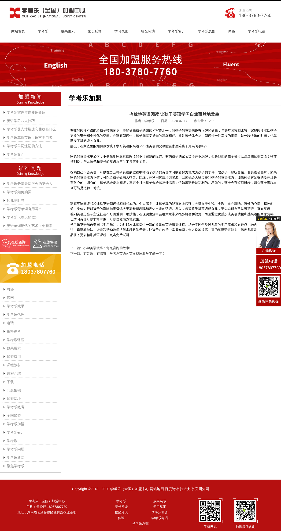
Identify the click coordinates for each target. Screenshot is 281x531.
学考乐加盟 (15, 424)
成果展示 (68, 31)
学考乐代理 (15, 314)
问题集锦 (14, 390)
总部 (10, 289)
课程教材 (14, 365)
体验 (231, 31)
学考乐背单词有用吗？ (24, 209)
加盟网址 (14, 399)
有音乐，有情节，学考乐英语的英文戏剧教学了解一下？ (124, 253)
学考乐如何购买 (19, 192)
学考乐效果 (15, 306)
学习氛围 (121, 31)
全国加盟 (14, 415)
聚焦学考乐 (15, 466)
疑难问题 (30, 168)
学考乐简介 (176, 31)
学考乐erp (14, 432)
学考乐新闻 (15, 457)
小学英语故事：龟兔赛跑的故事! (106, 248)
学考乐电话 (256, 31)
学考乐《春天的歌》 (22, 217)
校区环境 (148, 31)
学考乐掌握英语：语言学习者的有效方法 (38, 138)
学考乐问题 (15, 449)
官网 (10, 298)
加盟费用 (14, 357)
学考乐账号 (15, 407)
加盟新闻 (30, 97)
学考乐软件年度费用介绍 (26, 112)
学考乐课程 (15, 340)
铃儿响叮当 (15, 200)
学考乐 (43, 31)
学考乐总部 (206, 31)
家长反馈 (95, 31)
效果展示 (14, 348)
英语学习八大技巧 (21, 121)
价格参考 (14, 331)
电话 (10, 323)
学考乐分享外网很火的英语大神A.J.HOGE (39, 184)
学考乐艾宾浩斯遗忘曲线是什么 (31, 129)
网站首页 (18, 31)
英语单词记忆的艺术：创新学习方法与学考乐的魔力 (47, 226)
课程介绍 (14, 373)
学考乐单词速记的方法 (24, 146)
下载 (10, 382)
